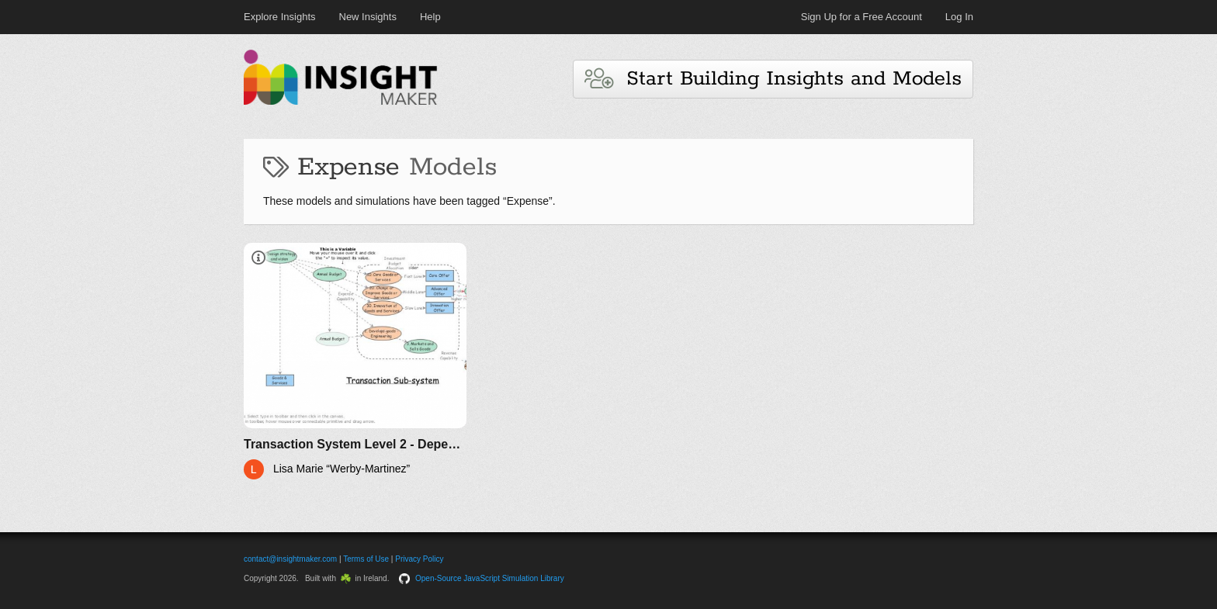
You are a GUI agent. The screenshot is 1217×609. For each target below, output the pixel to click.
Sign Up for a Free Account (861, 16)
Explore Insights (280, 16)
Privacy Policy (419, 559)
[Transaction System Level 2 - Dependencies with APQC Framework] (355, 361)
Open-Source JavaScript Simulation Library (489, 578)
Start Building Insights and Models (773, 78)
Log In (959, 16)
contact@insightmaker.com (290, 559)
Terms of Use (366, 559)
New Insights (368, 16)
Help (430, 16)
